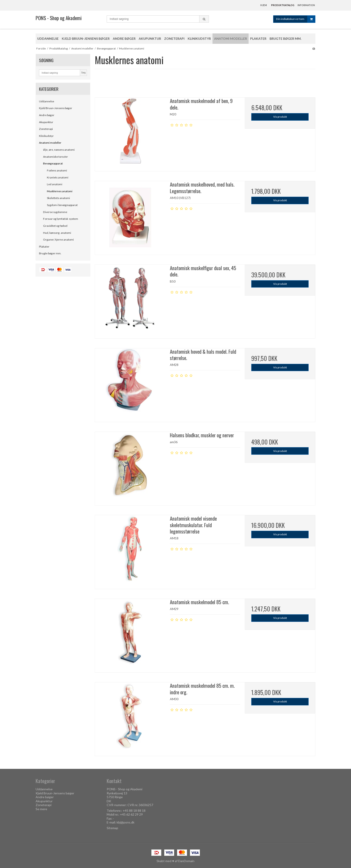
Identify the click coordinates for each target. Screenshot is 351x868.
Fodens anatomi (57, 170)
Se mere (41, 809)
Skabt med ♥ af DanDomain (175, 861)
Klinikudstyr (46, 136)
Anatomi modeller (50, 142)
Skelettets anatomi (58, 198)
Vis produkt (280, 116)
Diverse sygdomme (55, 212)
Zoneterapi (46, 129)
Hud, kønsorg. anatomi (57, 232)
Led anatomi (54, 184)
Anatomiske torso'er (55, 156)
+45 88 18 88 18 (134, 810)
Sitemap (112, 828)
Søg (83, 72)
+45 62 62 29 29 (131, 814)
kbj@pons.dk (125, 822)
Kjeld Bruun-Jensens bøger (55, 108)
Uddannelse (46, 101)
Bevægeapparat (53, 163)
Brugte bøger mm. (50, 253)
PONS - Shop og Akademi (59, 18)
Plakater (44, 246)
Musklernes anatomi (59, 191)
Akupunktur (46, 122)
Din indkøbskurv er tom (295, 19)
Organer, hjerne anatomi (58, 239)
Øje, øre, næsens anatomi (59, 149)
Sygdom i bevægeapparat (62, 205)
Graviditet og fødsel (55, 225)
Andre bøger (46, 115)
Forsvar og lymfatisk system (60, 218)
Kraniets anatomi (57, 177)
